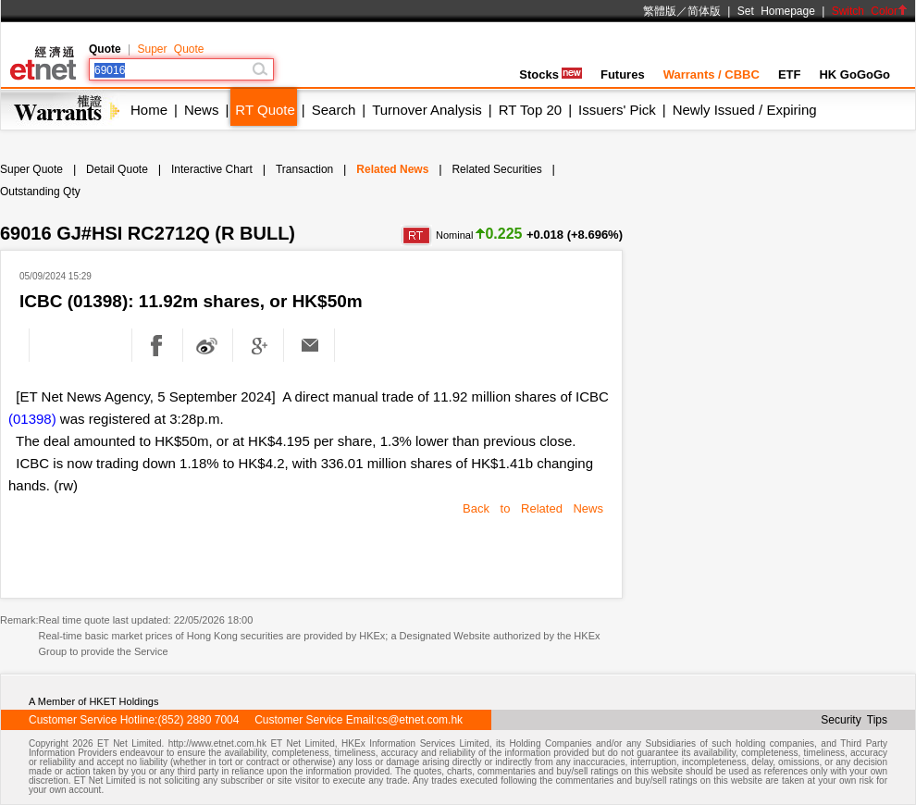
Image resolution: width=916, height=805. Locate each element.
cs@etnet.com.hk (420, 719)
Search (334, 110)
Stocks (550, 74)
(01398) (32, 419)
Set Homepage (776, 11)
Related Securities (496, 169)
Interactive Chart (212, 169)
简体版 (704, 11)
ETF (789, 74)
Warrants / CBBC (711, 74)
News (201, 110)
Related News (392, 169)
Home (148, 110)
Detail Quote (117, 169)
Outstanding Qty (40, 191)
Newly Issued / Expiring (745, 110)
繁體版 (659, 11)
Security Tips (854, 719)
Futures (622, 74)
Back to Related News (533, 508)
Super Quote (170, 49)
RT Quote (264, 110)
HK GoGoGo (854, 74)
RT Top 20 (530, 110)
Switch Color (870, 11)
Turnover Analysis (427, 110)
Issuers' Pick (617, 110)
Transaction (304, 169)
